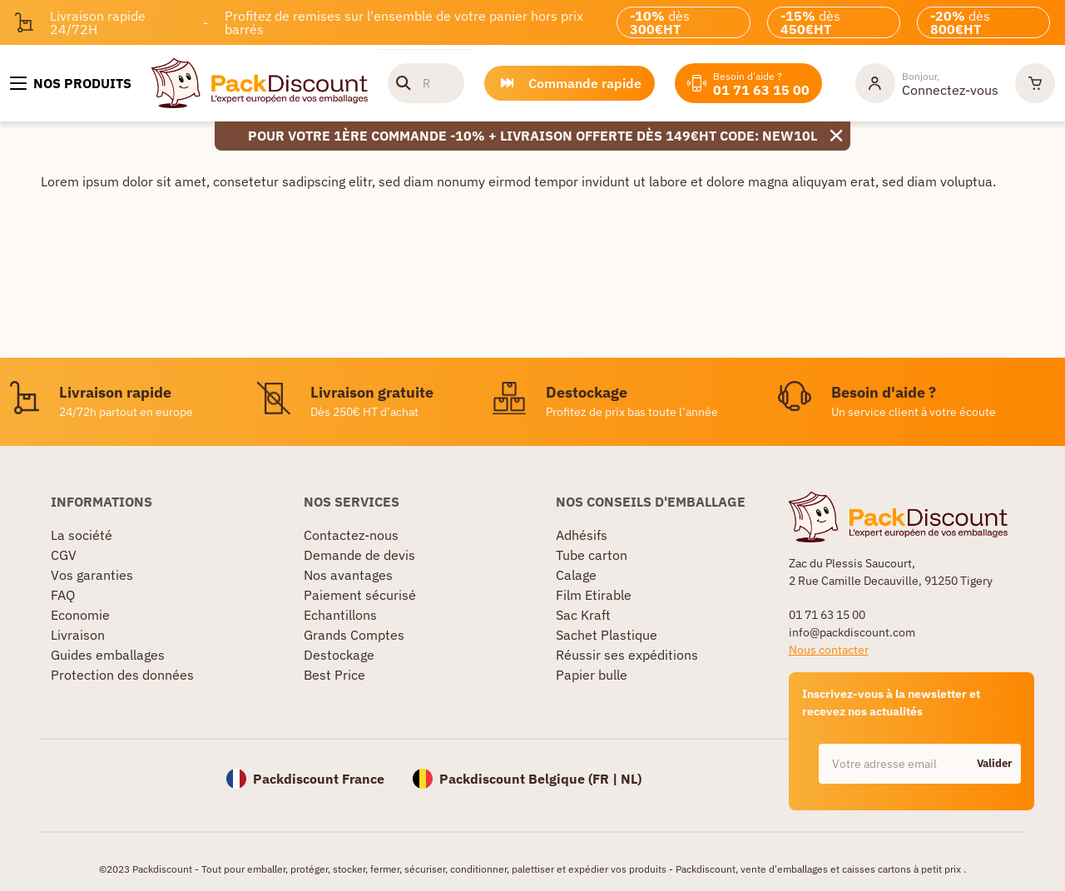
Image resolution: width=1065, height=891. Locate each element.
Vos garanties (92, 575)
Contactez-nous (351, 535)
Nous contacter (829, 649)
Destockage (339, 654)
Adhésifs (581, 535)
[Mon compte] (926, 83)
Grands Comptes (354, 634)
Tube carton (591, 555)
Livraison (78, 634)
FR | (606, 778)
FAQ (63, 595)
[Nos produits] (70, 83)
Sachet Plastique (606, 634)
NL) (631, 778)
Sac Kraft (583, 614)
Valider (994, 763)
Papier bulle (591, 674)
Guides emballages (108, 654)
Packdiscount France (318, 778)
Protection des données (122, 674)
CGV (64, 555)
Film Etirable (594, 595)
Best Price (334, 674)
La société (81, 535)
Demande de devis (359, 555)
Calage (576, 575)
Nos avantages (348, 575)
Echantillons (340, 614)
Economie (80, 614)
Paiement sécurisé (360, 595)
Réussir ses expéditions (627, 654)
